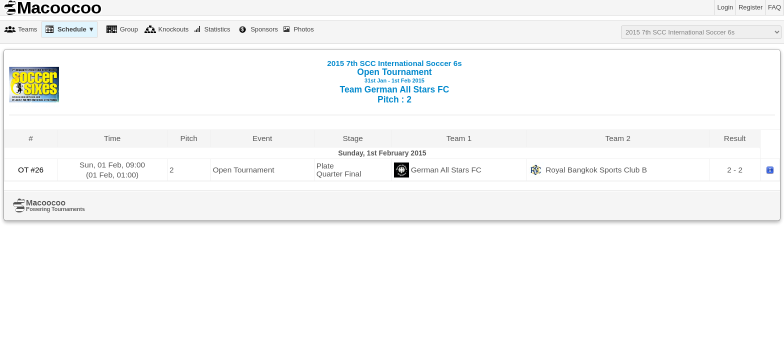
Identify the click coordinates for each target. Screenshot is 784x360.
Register (750, 7)
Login (726, 7)
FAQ (774, 7)
